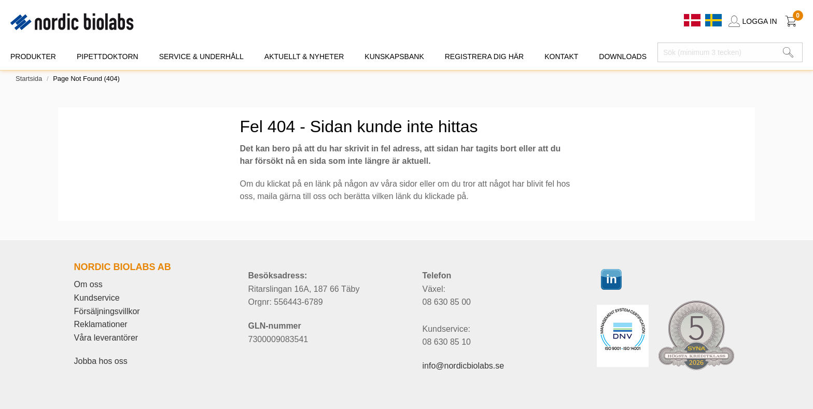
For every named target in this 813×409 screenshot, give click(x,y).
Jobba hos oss (101, 361)
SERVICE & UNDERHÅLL (201, 56)
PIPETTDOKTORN (107, 56)
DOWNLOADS (623, 56)
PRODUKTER (33, 56)
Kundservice (97, 297)
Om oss (88, 284)
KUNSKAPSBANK (394, 56)
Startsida (29, 78)
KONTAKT (561, 56)
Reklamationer (101, 324)
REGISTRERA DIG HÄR (484, 56)
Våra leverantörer (106, 337)
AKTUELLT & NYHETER (304, 56)
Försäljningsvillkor (107, 311)
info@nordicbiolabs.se (463, 365)
